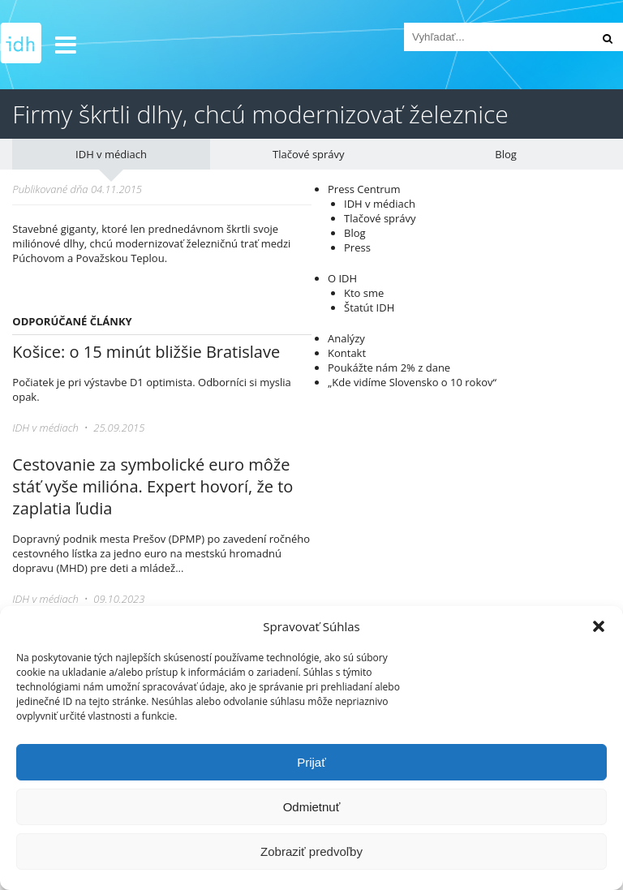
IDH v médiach (111, 154)
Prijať (311, 762)
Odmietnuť (312, 807)
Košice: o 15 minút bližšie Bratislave (146, 352)
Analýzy (346, 338)
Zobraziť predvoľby (311, 851)
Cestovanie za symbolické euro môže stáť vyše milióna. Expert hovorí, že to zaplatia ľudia (152, 486)
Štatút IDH (369, 307)
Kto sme (364, 293)
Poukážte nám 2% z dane (389, 367)
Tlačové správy (309, 154)
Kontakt (347, 353)
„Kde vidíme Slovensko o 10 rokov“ (412, 382)
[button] (599, 626)
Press (357, 247)
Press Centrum (364, 189)
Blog (506, 154)
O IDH (342, 278)
